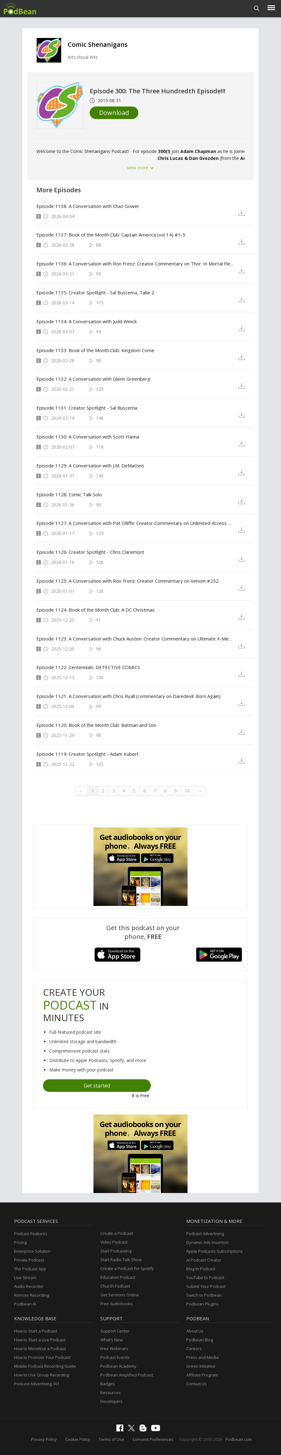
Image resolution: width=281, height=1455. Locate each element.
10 (187, 791)
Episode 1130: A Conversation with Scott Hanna (87, 436)
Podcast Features (30, 1233)
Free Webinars (114, 1348)
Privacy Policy (44, 1439)
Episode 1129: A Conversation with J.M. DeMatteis (90, 465)
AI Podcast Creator (203, 1260)
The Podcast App (30, 1269)
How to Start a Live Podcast (40, 1340)
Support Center (115, 1331)
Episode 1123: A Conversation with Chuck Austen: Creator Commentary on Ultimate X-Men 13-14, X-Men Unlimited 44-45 (135, 638)
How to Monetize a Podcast (40, 1348)
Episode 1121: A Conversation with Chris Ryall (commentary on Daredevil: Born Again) (128, 696)
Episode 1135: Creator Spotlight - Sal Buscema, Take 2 (95, 292)
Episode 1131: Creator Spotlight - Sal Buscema (86, 408)
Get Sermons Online (119, 1295)
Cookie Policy (77, 1439)
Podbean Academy (118, 1366)
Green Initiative (200, 1366)
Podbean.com (238, 1439)
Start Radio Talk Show (121, 1259)
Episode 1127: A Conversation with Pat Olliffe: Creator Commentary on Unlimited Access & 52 (135, 523)
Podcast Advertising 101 (36, 1384)
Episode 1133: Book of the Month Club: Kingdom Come (95, 350)
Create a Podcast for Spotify (127, 1268)
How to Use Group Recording (41, 1375)
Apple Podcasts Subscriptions (214, 1251)
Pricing (20, 1242)
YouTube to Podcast (205, 1277)
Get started (97, 1085)
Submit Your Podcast (205, 1286)
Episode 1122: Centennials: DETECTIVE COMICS (88, 667)
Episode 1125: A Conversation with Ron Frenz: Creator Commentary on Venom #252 (127, 581)
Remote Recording (31, 1295)
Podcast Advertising (205, 1233)
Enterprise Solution (32, 1251)
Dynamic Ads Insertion (207, 1242)
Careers (194, 1348)
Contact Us (196, 1384)
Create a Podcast (116, 1233)
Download (114, 112)
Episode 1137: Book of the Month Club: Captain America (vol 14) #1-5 (110, 234)
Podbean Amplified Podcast (126, 1375)
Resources (110, 1392)
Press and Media (202, 1357)
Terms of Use (111, 1439)
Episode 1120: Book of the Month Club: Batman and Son (96, 725)
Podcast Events (115, 1357)
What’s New (111, 1340)
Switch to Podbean (204, 1295)
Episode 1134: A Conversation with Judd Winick (86, 321)
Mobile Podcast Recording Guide (45, 1366)
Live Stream (25, 1277)
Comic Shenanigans (98, 44)
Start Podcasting (115, 1251)
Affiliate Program (202, 1375)
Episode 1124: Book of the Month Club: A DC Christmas (95, 610)
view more (140, 168)
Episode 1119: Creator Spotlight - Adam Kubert (87, 754)
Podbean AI (25, 1304)
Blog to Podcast (200, 1269)
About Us (195, 1331)
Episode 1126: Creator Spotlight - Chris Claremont (90, 552)
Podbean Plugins (202, 1304)
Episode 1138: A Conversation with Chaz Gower (87, 206)
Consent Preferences (153, 1439)
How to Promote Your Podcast (42, 1357)
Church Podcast (115, 1286)
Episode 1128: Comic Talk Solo (69, 494)
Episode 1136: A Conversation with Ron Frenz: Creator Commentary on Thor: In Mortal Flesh (135, 263)
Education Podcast (117, 1277)
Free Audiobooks (116, 1303)
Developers (111, 1401)
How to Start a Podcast (35, 1331)
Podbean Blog (199, 1340)
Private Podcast (29, 1260)
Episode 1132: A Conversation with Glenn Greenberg (93, 379)
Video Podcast (114, 1242)
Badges (107, 1384)
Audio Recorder (29, 1286)
